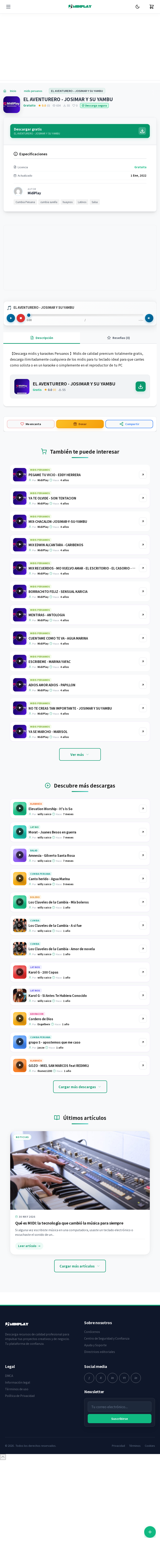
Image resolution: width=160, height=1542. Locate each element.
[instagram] (113, 1390)
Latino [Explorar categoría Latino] (34, 839)
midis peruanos (33, 91)
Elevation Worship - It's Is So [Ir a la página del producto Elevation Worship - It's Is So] (50, 821)
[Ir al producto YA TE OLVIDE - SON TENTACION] (143, 510)
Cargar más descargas (80, 1099)
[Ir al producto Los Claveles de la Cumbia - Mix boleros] (143, 914)
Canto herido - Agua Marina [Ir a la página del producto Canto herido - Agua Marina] (49, 891)
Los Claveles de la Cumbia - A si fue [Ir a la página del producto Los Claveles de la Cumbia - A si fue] (55, 938)
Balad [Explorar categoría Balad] (34, 862)
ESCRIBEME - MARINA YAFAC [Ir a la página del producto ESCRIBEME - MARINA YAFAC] (50, 674)
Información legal (17, 1394)
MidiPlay (34, 205)
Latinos (82, 214)
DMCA (9, 1388)
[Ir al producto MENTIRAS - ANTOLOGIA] (143, 627)
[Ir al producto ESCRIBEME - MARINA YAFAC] (143, 674)
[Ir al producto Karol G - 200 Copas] (143, 984)
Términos (135, 1458)
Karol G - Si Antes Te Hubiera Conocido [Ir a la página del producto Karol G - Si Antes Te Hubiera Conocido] (58, 1008)
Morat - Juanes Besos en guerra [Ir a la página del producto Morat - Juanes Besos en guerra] (52, 844)
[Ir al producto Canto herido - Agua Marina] (143, 891)
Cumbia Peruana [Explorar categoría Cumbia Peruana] (40, 886)
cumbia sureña (48, 214)
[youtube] (124, 1390)
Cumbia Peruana (25, 214)
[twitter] (101, 1390)
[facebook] (89, 1390)
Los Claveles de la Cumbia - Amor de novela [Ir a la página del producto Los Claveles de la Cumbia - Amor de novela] (62, 961)
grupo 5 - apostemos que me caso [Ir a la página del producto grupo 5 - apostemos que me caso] (54, 1054)
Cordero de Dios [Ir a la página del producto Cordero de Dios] (41, 1031)
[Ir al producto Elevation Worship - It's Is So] (143, 821)
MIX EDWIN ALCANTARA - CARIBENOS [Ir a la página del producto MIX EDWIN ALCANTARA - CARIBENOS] (56, 557)
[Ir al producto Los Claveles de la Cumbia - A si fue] (143, 938)
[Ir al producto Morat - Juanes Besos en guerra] (143, 844)
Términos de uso (16, 1401)
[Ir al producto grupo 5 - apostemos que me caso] (143, 1054)
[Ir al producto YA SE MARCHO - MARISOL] (143, 744)
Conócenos (92, 1344)
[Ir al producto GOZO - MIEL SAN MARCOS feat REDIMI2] (143, 1078)
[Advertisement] (80, 50)
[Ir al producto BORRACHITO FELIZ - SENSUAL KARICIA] (143, 604)
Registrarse (138, 1528)
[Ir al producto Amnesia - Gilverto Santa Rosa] (143, 868)
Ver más (80, 766)
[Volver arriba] (3, 1469)
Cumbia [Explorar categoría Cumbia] (34, 932)
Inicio (13, 91)
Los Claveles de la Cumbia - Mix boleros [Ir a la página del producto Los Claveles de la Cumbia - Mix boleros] (59, 914)
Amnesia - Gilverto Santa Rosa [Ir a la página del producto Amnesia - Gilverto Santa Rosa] (52, 868)
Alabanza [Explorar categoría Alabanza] (36, 816)
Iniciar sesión (112, 1528)
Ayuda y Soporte (95, 1357)
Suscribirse (119, 1431)
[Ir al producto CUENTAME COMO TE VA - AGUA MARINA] (143, 650)
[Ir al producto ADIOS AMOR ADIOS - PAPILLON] (143, 697)
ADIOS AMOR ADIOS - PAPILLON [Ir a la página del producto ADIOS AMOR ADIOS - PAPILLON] (52, 697)
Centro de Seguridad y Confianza (106, 1351)
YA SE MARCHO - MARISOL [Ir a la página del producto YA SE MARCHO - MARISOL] (48, 744)
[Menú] (8, 7)
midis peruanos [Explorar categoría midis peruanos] (40, 482)
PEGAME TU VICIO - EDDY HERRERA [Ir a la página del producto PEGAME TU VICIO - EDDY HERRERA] (55, 487)
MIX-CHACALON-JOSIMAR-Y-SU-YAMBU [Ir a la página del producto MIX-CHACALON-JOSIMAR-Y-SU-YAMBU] (58, 534)
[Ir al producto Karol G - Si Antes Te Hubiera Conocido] (143, 1008)
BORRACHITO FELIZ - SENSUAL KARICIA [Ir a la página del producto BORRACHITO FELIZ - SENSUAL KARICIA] (58, 604)
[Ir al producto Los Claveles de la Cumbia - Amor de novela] (143, 961)
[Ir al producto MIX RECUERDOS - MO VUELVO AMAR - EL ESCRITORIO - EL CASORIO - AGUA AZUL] (143, 580)
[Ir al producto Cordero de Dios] (143, 1031)
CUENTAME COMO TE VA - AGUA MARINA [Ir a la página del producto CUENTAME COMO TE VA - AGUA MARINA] (58, 650)
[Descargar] (141, 399)
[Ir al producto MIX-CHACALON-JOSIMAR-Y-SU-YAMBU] (143, 534)
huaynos (67, 214)
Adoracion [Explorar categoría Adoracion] (37, 1026)
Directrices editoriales (99, 1364)
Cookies (150, 1458)
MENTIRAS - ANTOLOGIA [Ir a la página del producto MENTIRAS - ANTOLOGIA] (47, 627)
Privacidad (118, 1458)
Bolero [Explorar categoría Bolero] (35, 909)
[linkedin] (136, 1390)
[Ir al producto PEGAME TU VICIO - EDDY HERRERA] (143, 487)
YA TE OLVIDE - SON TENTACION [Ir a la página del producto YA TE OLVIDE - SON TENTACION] (52, 510)
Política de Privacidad (20, 1408)
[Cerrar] (151, 1509)
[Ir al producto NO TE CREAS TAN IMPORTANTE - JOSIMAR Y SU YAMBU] (143, 720)
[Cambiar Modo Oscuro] (137, 7)
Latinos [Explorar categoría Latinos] (35, 979)
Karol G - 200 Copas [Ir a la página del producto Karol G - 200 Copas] (43, 984)
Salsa (95, 214)
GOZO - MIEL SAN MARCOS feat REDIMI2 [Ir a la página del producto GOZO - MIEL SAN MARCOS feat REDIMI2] (59, 1078)
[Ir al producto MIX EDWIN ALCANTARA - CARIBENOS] (143, 557)
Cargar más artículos (80, 1278)
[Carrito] (152, 7)
